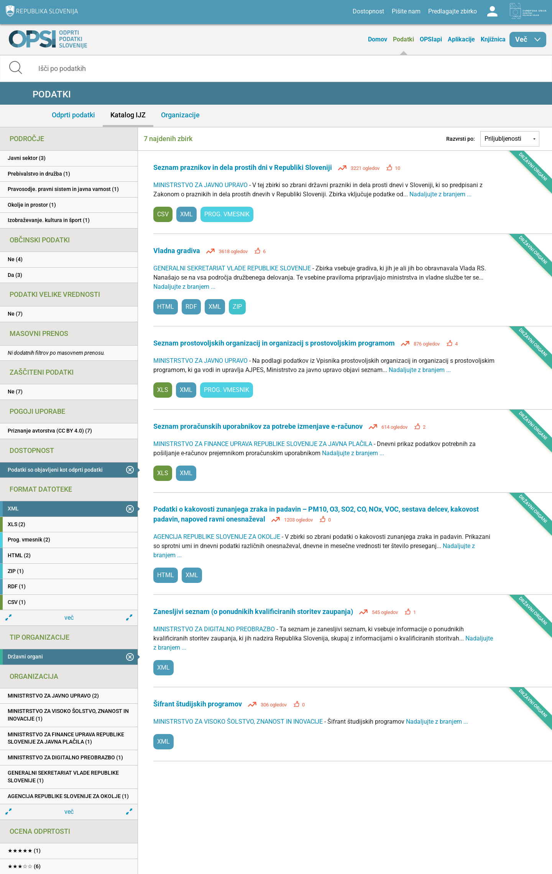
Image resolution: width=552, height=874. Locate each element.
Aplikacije (461, 39)
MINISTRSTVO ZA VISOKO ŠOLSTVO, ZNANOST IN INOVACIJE (238, 721)
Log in (492, 11)
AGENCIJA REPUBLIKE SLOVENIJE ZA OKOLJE (217, 536)
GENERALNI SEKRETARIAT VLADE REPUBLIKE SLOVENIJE (232, 268)
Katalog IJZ (128, 115)
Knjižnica (493, 39)
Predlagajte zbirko (452, 11)
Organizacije (180, 115)
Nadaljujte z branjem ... (440, 194)
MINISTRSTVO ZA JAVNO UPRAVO (201, 185)
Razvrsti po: (460, 139)
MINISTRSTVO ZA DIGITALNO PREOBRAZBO (214, 629)
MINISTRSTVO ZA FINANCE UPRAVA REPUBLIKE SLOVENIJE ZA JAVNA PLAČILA (263, 444)
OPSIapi (431, 39)
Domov (377, 39)
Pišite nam (406, 11)
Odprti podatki (73, 115)
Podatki (403, 39)
